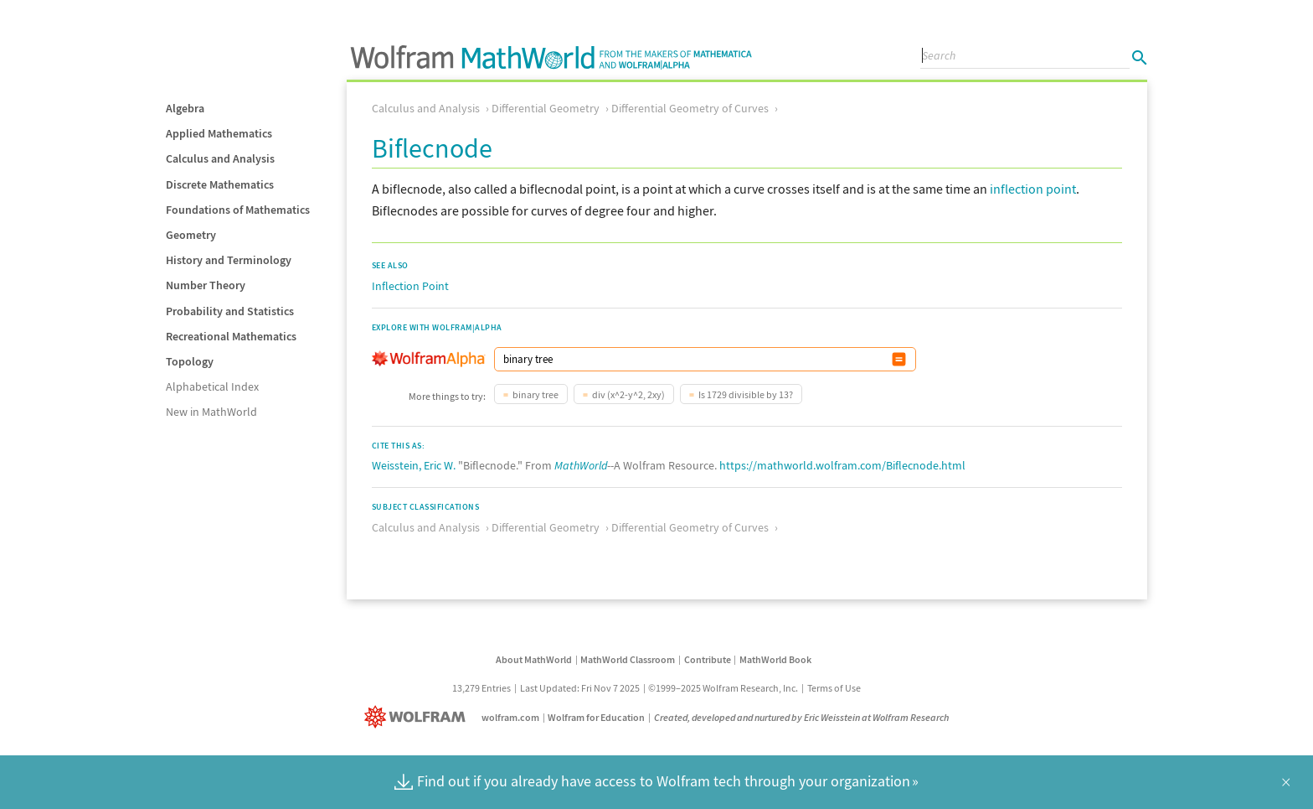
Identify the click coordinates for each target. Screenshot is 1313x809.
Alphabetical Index (212, 386)
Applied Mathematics (219, 133)
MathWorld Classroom (627, 659)
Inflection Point (410, 285)
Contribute (707, 659)
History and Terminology (228, 259)
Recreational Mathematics (231, 336)
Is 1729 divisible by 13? (745, 394)
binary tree (535, 394)
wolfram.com (510, 717)
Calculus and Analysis (220, 158)
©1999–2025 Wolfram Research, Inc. (723, 688)
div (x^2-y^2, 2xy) (628, 394)
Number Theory (205, 285)
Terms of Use (834, 688)
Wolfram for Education (596, 717)
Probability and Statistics (230, 311)
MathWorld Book (775, 659)
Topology (190, 361)
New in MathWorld (211, 411)
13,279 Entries (481, 688)
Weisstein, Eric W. (414, 465)
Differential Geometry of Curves (690, 108)
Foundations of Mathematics (238, 209)
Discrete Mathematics (220, 184)
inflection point (1033, 188)
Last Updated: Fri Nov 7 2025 (580, 688)
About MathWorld (534, 659)
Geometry (191, 234)
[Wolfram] (418, 717)
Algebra (185, 108)
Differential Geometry (546, 108)
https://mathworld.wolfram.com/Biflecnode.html (842, 465)
